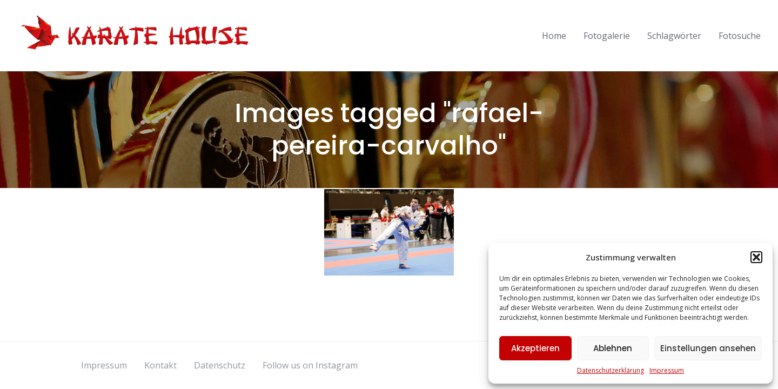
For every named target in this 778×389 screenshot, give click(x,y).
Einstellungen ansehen (708, 348)
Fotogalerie (607, 36)
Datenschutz (219, 365)
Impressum (666, 370)
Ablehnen (612, 348)
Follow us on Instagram (310, 365)
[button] (756, 257)
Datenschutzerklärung (610, 370)
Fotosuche (740, 36)
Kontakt (160, 365)
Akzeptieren (535, 348)
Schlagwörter (674, 36)
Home (554, 36)
